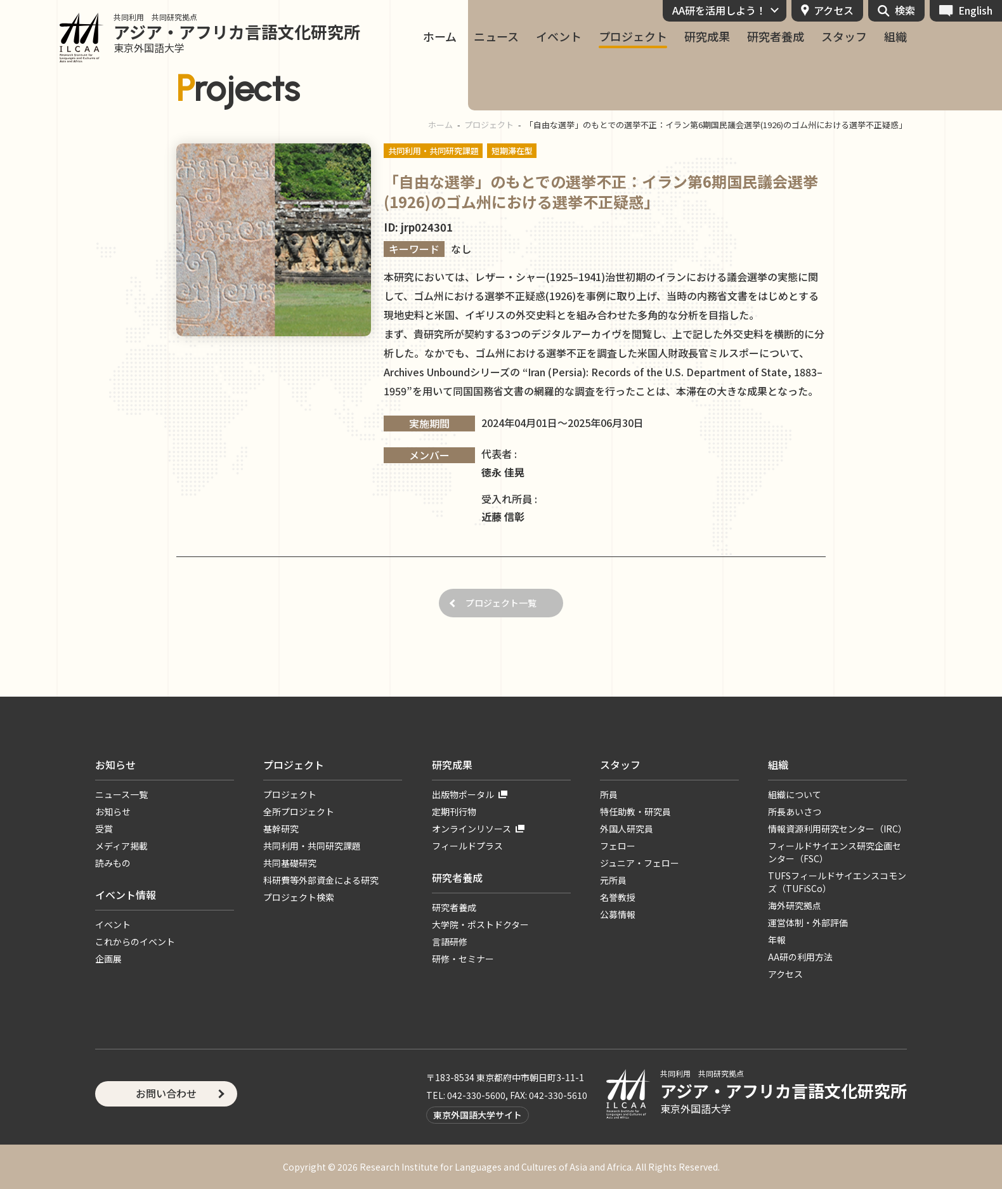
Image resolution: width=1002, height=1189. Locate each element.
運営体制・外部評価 (808, 922)
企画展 (108, 958)
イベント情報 (125, 894)
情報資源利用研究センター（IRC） (837, 828)
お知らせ (115, 764)
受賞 (104, 828)
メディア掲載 (121, 845)
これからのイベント (135, 941)
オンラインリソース (471, 828)
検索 (905, 10)
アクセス (834, 10)
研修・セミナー (463, 958)
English (975, 10)
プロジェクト (633, 36)
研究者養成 (775, 36)
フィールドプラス (467, 845)
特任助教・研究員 (635, 811)
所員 (609, 794)
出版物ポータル (463, 794)
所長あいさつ (794, 811)
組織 (895, 36)
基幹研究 (281, 828)
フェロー (617, 845)
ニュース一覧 (121, 794)
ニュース (496, 36)
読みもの (113, 863)
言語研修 (449, 941)
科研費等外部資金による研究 (321, 880)
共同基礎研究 (289, 863)
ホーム (440, 36)
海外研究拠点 (794, 905)
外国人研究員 (626, 828)
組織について (794, 794)
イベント (559, 36)
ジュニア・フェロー (639, 863)
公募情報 (617, 914)
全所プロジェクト (298, 811)
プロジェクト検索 (298, 897)
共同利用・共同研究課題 (312, 845)
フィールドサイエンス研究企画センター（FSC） (834, 852)
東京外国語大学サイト (477, 1114)
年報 (777, 939)
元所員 (613, 880)
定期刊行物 (454, 811)
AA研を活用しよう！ (719, 10)
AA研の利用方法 (800, 956)
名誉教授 (617, 897)
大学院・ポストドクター (480, 924)
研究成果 (707, 36)
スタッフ (844, 36)
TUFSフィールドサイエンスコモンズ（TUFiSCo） (837, 882)
